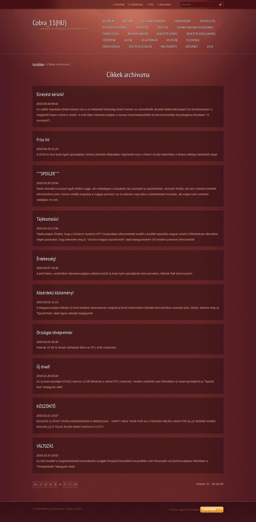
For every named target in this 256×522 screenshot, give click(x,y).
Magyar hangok (138, 34)
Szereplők (142, 27)
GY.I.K (210, 47)
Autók (128, 40)
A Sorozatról (182, 21)
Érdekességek (111, 47)
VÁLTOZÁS (45, 446)
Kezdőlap (109, 21)
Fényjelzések (111, 34)
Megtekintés (169, 47)
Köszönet (192, 47)
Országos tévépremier (55, 332)
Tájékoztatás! (48, 219)
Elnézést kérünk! (50, 94)
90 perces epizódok (115, 27)
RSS (151, 4)
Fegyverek (193, 40)
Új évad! (43, 367)
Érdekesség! (46, 259)
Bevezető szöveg (167, 34)
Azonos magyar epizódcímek (195, 27)
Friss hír (43, 140)
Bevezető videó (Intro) (201, 34)
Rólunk (128, 21)
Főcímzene (109, 40)
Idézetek (163, 27)
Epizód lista (207, 21)
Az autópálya (149, 40)
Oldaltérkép (136, 4)
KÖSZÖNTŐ (46, 406)
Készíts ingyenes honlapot (184, 509)
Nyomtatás (165, 4)
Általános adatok (153, 21)
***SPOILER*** (48, 174)
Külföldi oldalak (140, 47)
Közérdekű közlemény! (55, 293)
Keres (220, 5)
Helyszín (172, 40)
